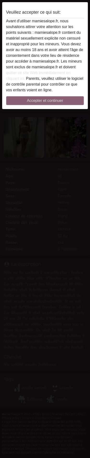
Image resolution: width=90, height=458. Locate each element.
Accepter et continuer (45, 101)
